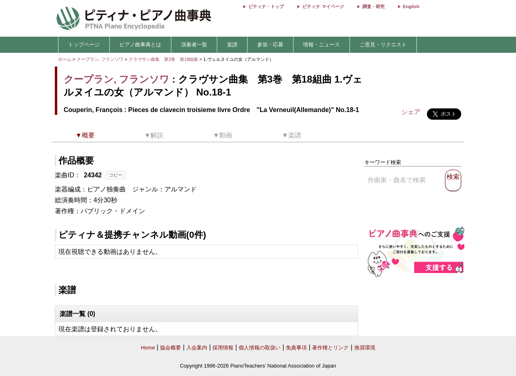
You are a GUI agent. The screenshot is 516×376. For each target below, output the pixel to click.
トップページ (84, 45)
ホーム (64, 59)
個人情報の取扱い (260, 348)
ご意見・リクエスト (383, 45)
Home (148, 348)
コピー (115, 174)
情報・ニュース (321, 45)
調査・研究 (373, 6)
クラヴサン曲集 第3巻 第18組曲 (164, 59)
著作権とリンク (330, 348)
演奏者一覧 (194, 45)
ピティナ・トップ (266, 6)
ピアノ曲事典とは (140, 45)
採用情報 (222, 348)
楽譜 (232, 45)
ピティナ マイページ (322, 6)
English (411, 6)
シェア (410, 111)
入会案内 (196, 348)
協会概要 (170, 348)
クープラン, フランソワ (100, 59)
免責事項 (296, 348)
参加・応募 (270, 45)
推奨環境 (364, 348)
